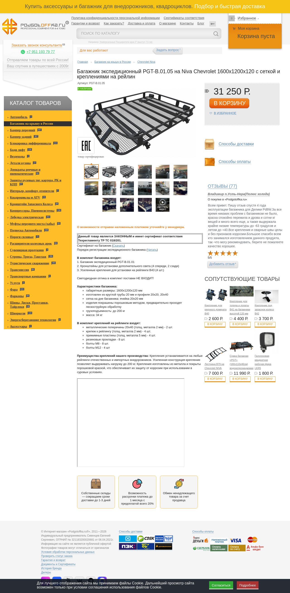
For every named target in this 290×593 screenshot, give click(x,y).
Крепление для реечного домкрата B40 (216, 309)
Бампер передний (22, 130)
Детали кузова (20, 163)
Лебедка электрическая (27, 217)
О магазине (167, 23)
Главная (82, 61)
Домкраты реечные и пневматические (25, 171)
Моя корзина (248, 28)
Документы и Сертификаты (58, 564)
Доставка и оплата (141, 23)
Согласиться (221, 585)
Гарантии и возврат (85, 23)
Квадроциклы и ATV (25, 197)
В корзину (214, 324)
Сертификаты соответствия (184, 18)
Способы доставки (236, 144)
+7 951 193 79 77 (41, 52)
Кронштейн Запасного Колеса (31, 204)
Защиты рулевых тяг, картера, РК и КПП (35, 182)
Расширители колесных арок (31, 243)
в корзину (230, 103)
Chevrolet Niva (146, 61)
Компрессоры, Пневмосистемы (32, 210)
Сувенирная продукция (27, 250)
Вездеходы (17, 156)
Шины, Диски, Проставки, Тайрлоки (29, 305)
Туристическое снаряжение (29, 263)
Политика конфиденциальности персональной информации (115, 18)
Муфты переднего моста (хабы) (32, 224)
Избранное (247, 18)
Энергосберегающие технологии (33, 320)
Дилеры (46, 572)
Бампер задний (20, 137)
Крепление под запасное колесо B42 (264, 309)
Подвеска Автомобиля (26, 230)
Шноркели (17, 313)
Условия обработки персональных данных (67, 552)
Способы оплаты (235, 162)
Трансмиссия (19, 270)
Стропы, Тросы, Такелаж (28, 256)
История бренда (51, 568)
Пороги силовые (22, 237)
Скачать (118, 245)
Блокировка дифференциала (30, 143)
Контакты (186, 23)
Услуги (15, 283)
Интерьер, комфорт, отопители (32, 191)
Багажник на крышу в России (31, 123)
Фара (14, 289)
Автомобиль (18, 117)
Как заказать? (114, 23)
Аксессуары (18, 326)
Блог (200, 23)
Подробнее (247, 585)
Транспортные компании (28, 276)
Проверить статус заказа (56, 556)
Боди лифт (17, 150)
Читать (152, 249)
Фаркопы (17, 296)
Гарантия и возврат (53, 560)
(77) (222, 186)
